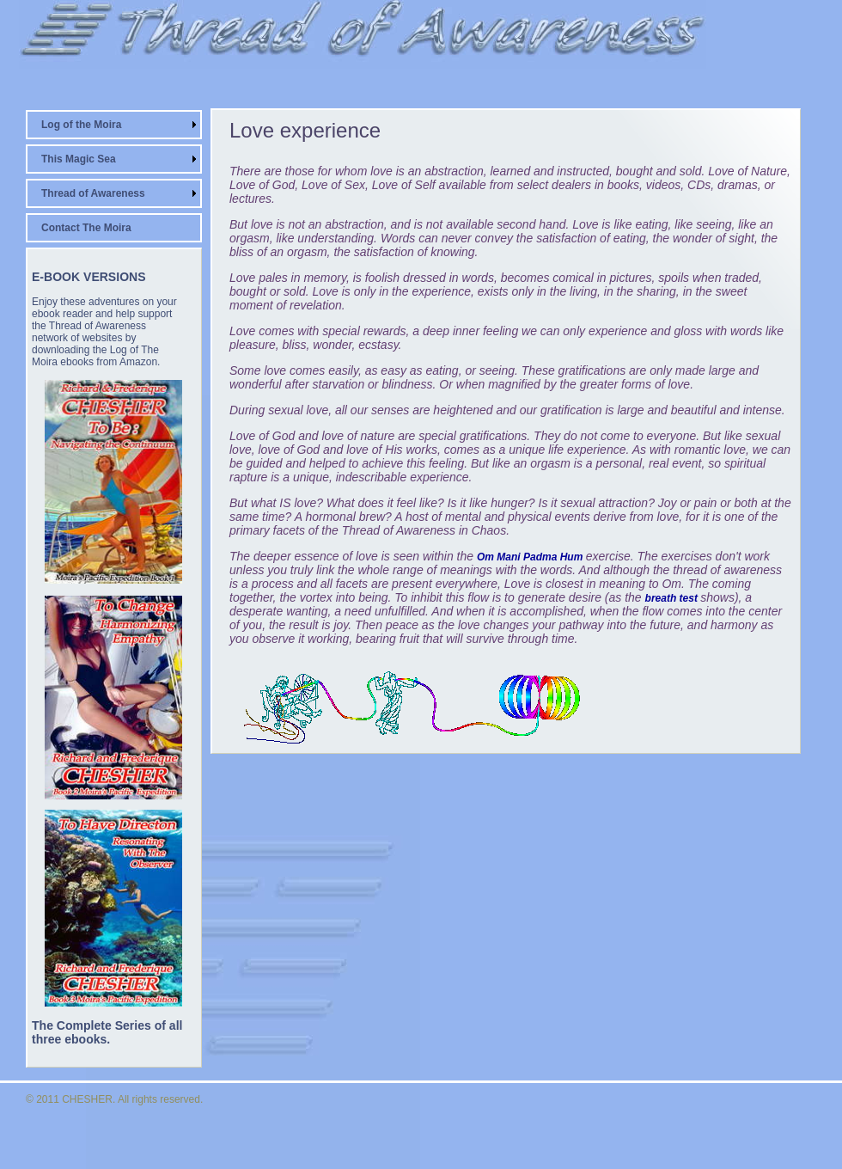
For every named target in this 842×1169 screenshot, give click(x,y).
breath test (673, 598)
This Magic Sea (78, 159)
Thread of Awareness (93, 193)
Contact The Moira (86, 228)
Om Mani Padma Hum (531, 557)
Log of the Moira (81, 125)
